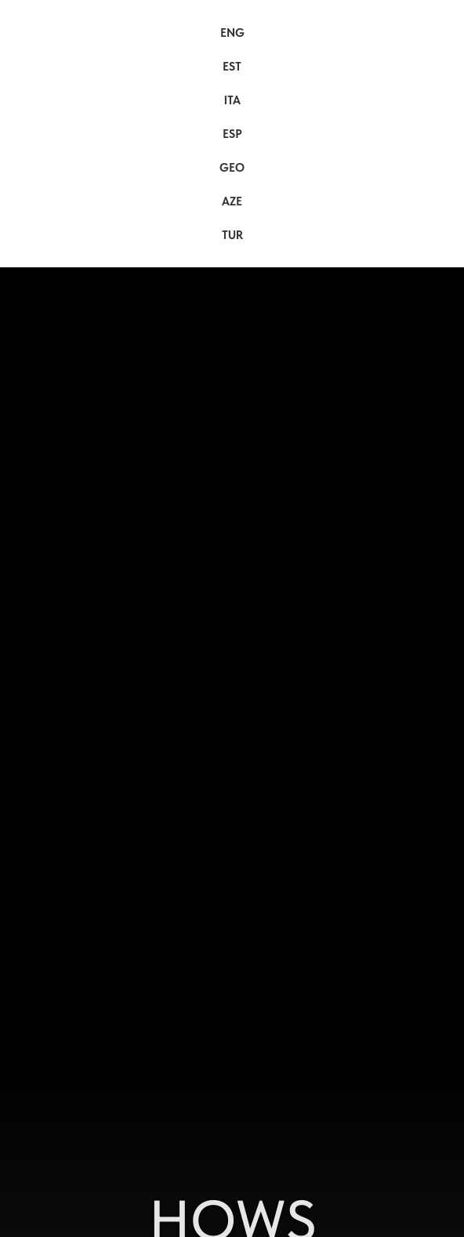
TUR (232, 235)
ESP (232, 134)
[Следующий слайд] (456, 866)
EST (232, 67)
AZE (232, 201)
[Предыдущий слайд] (8, 866)
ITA (232, 100)
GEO (232, 168)
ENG (232, 33)
